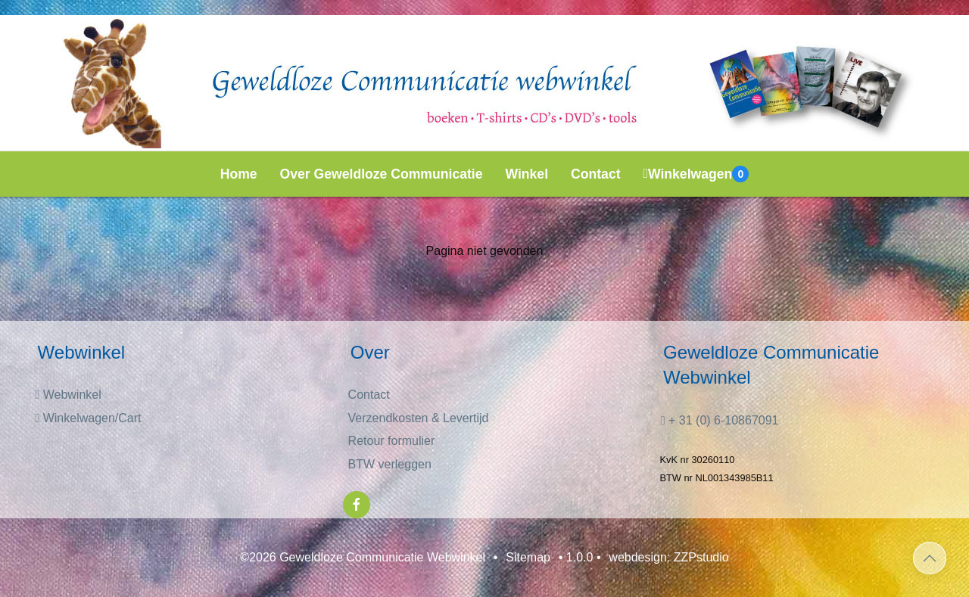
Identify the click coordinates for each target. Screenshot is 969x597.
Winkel (527, 174)
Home (238, 174)
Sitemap (528, 557)
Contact (596, 174)
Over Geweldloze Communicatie (381, 174)
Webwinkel (68, 394)
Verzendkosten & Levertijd (418, 418)
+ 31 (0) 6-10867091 (720, 420)
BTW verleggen (390, 464)
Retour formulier (391, 440)
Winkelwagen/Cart (88, 418)
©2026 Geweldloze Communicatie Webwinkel (362, 557)
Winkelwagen (696, 174)
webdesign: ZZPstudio (668, 557)
